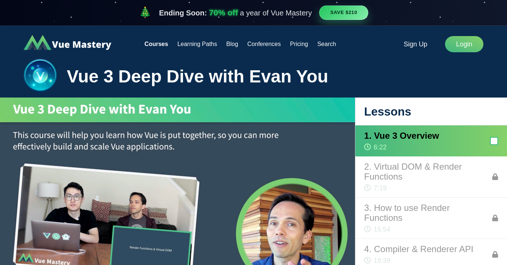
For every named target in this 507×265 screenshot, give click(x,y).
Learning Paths (197, 44)
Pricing (299, 44)
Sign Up (415, 44)
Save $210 (343, 12)
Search (326, 44)
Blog (232, 44)
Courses (156, 44)
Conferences (264, 44)
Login (464, 44)
